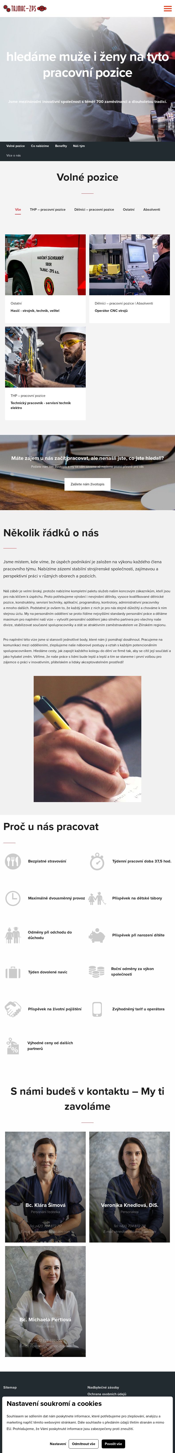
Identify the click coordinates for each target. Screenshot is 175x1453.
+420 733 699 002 (48, 1340)
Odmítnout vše (83, 1444)
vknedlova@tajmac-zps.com (135, 1231)
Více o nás (13, 155)
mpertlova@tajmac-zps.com (50, 1346)
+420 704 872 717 (48, 1226)
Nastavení (58, 1444)
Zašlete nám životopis (87, 484)
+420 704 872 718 (132, 1226)
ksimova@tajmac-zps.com (50, 1231)
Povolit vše (113, 1444)
